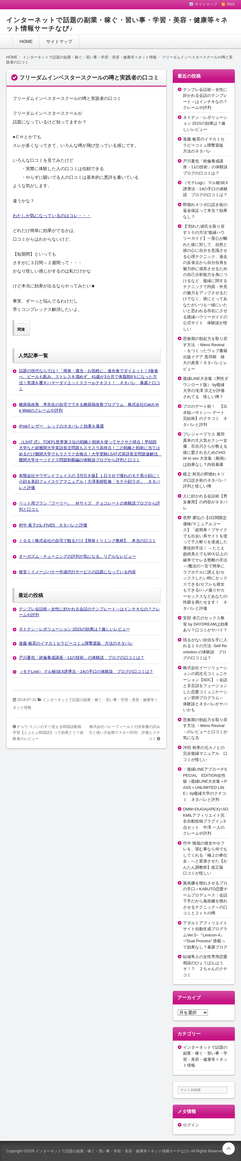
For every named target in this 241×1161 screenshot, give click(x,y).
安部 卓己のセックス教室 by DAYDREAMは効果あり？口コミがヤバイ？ (205, 624)
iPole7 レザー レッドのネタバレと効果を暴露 (61, 426)
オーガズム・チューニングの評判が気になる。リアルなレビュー (77, 556)
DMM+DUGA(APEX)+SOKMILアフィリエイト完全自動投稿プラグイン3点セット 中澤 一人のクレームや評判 (205, 821)
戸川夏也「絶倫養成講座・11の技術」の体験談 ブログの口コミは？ (81, 657)
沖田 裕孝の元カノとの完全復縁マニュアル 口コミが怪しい (205, 753)
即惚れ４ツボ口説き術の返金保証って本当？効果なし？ (205, 210)
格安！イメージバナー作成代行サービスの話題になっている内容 (77, 572)
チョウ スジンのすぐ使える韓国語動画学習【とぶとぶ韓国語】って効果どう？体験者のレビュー (48, 733)
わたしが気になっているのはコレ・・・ (52, 215)
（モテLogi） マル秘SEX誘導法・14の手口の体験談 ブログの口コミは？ (86, 671)
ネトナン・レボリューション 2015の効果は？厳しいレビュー (74, 629)
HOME (26, 41)
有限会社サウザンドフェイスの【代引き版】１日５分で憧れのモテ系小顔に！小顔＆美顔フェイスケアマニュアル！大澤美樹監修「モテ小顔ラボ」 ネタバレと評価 (89, 481)
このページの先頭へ (228, 1148)
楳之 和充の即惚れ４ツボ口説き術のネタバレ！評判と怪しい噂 (205, 480)
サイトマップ (59, 41)
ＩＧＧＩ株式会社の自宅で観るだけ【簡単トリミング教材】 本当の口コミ (87, 540)
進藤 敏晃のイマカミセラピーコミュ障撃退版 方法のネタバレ (76, 643)
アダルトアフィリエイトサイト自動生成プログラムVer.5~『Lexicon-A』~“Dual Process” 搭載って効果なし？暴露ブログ (205, 935)
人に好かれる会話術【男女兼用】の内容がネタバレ (205, 502)
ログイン (191, 1125)
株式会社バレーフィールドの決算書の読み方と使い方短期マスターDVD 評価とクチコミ (124, 733)
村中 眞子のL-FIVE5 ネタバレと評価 (53, 525)
